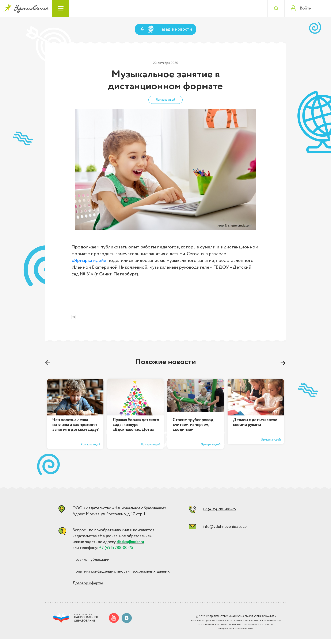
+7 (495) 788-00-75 (219, 509)
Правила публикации (90, 560)
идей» (99, 260)
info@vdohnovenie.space (225, 527)
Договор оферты (87, 583)
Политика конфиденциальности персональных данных (121, 571)
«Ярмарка (82, 260)
